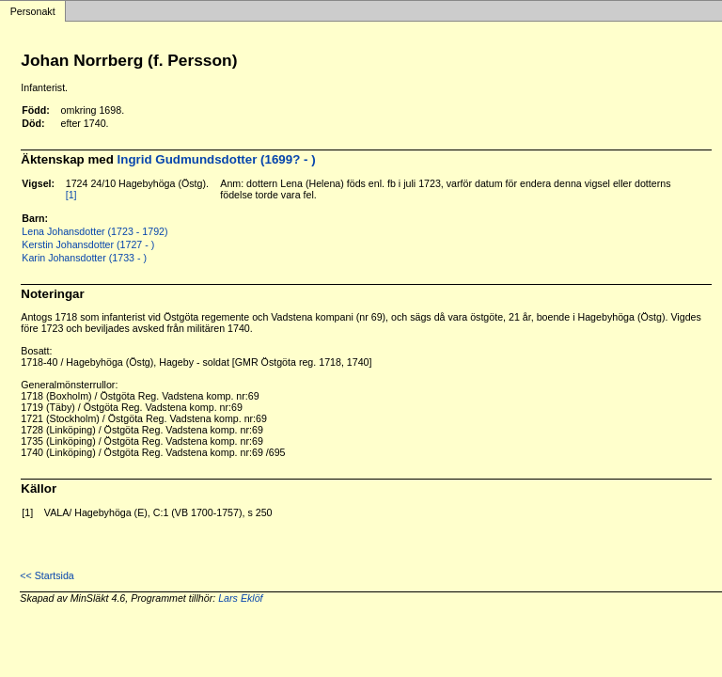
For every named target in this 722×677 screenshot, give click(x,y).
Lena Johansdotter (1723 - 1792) (94, 231)
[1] (71, 194)
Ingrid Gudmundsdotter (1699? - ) (217, 159)
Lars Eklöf (240, 598)
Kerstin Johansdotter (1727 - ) (88, 244)
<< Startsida (46, 575)
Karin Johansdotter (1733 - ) (84, 257)
